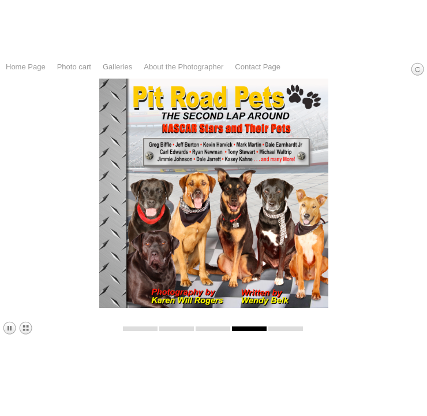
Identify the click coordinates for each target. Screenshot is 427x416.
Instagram (402, 408)
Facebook (385, 408)
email (419, 408)
